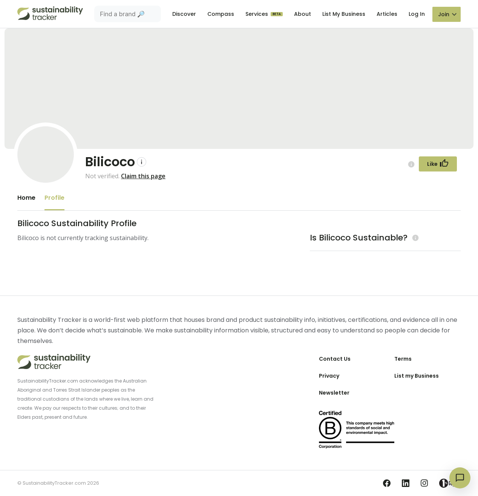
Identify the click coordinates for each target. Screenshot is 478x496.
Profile (54, 197)
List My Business (343, 14)
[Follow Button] (438, 163)
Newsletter (334, 392)
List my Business (416, 376)
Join (443, 14)
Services (257, 14)
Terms (403, 359)
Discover (184, 14)
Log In (417, 14)
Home (26, 197)
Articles (387, 14)
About (302, 14)
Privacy (329, 376)
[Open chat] (459, 477)
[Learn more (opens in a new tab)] (414, 237)
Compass (220, 14)
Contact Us (335, 359)
